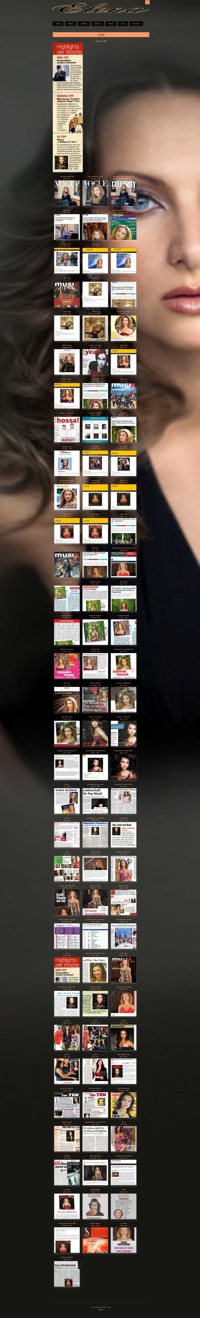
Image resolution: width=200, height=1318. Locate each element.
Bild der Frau (95, 1156)
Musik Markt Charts (67, 919)
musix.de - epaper (67, 548)
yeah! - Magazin (95, 345)
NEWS (58, 24)
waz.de (67, 818)
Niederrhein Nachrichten (95, 1122)
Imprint (101, 1309)
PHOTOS (98, 24)
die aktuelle (67, 717)
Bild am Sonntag (67, 1088)
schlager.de (95, 852)
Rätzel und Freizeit (67, 885)
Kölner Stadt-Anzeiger (95, 953)
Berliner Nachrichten (123, 750)
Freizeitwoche (95, 987)
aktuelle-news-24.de (123, 1156)
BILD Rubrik (95, 1189)
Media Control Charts (95, 919)
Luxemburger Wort (124, 919)
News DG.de (66, 345)
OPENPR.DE (95, 649)
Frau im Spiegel (95, 615)
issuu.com (124, 953)
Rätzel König (95, 885)
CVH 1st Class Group (124, 987)
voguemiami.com (67, 176)
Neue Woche (124, 885)
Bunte (67, 1021)
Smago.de (67, 244)
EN (147, 2)
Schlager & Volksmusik (95, 750)
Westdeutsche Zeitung (123, 784)
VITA (123, 24)
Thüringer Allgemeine (95, 818)
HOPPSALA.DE (67, 1122)
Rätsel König (95, 683)
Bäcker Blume (123, 1088)
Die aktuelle (95, 582)
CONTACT (136, 24)
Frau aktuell (67, 615)
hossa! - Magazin (67, 413)
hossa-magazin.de (67, 480)
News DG (67, 683)
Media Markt (95, 1223)
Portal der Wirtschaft (67, 750)
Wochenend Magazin (95, 784)
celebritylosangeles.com (123, 176)
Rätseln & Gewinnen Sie (123, 649)
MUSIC (70, 24)
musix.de (67, 210)
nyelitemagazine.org (67, 1223)
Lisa (67, 953)
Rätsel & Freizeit (124, 683)
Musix (95, 311)
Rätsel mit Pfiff (123, 311)
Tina (67, 852)
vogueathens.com (95, 176)
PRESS (111, 24)
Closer (67, 1189)
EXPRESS (67, 1156)
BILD (123, 1122)
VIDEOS (84, 24)
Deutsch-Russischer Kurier (123, 210)
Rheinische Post (123, 852)
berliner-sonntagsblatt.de (123, 548)
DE (142, 2)
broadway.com (123, 1054)
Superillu (124, 818)
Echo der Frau (67, 582)
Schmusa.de (67, 446)
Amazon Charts (95, 413)
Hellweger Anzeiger (67, 987)
